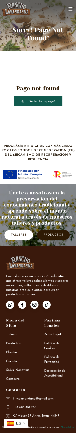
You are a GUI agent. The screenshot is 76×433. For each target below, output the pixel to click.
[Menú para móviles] (70, 9)
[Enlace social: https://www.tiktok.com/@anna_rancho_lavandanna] (49, 305)
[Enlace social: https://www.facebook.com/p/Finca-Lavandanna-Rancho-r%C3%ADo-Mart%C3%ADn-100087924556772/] (24, 305)
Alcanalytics (67, 427)
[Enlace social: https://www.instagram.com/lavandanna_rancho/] (36, 305)
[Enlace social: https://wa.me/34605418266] (12, 305)
